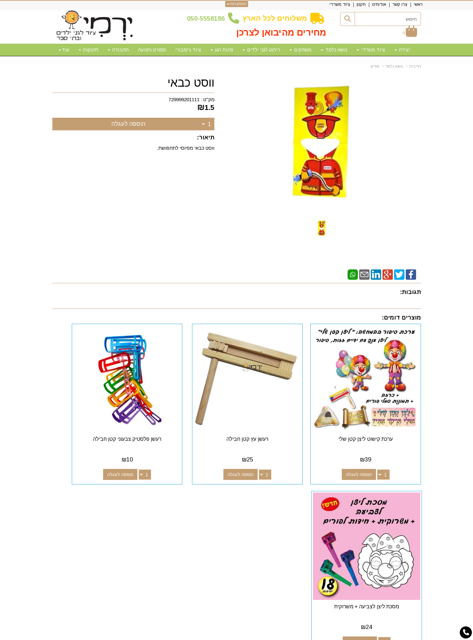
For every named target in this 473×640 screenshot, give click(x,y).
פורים (375, 66)
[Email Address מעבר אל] (258, 494)
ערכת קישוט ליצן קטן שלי (378, 413)
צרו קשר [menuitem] (399, 4)
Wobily (257, 634)
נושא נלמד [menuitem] (334, 49)
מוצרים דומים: (401, 317)
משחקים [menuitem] (300, 49)
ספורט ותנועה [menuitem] (152, 49)
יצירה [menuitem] (402, 49)
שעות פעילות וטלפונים (132, 482)
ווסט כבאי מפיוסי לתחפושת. (185, 148)
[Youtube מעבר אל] (269, 494)
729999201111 (183, 99)
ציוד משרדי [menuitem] (339, 4)
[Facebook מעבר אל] (289, 494)
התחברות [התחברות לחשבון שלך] (236, 4)
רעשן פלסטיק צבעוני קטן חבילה (189, 413)
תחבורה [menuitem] (118, 49)
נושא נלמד (394, 66)
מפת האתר (402, 482)
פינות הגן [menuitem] (221, 49)
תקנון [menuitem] (361, 4)
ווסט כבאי (190, 82)
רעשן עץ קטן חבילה (284, 413)
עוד (64, 49)
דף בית (415, 66)
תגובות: (410, 292)
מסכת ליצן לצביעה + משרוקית (94, 413)
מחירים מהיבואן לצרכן (281, 32)
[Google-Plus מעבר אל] (279, 494)
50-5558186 (207, 18)
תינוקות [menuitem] (88, 49)
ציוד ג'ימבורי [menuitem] (188, 49)
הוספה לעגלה (128, 124)
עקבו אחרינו (275, 482)
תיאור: (205, 137)
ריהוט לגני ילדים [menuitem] (261, 49)
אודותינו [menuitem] (379, 4)
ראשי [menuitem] (418, 4)
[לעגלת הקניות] (410, 33)
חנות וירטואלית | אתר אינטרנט (195, 634)
